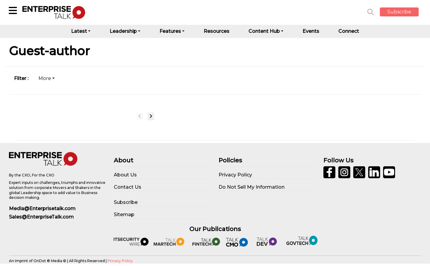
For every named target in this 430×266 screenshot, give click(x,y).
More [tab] (45, 78)
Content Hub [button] (264, 31)
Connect (348, 31)
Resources (216, 31)
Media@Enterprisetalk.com (42, 208)
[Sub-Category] (13, 10)
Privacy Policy (120, 261)
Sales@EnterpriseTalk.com (41, 217)
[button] (404, 12)
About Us (125, 175)
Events (310, 31)
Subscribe (399, 12)
